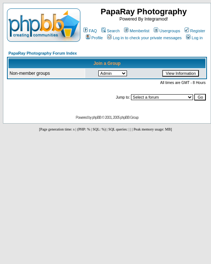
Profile (94, 38)
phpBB (96, 117)
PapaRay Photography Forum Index (42, 53)
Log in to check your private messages (144, 38)
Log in (194, 38)
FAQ (90, 31)
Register (195, 31)
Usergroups (167, 31)
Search (110, 31)
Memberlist (136, 31)
